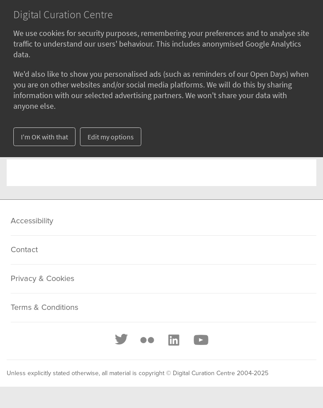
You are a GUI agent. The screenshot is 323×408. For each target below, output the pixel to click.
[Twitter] (122, 340)
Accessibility (32, 221)
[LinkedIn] (173, 340)
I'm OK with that (44, 136)
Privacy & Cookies (42, 279)
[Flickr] (147, 340)
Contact (24, 250)
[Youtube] (200, 340)
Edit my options (111, 136)
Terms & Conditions (44, 308)
